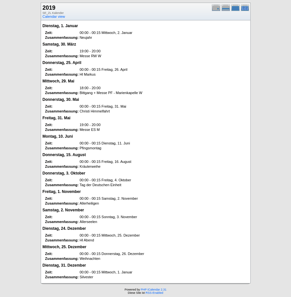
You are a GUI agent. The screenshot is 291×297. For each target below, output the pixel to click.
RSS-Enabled (154, 292)
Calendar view (54, 16)
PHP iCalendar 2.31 (153, 289)
